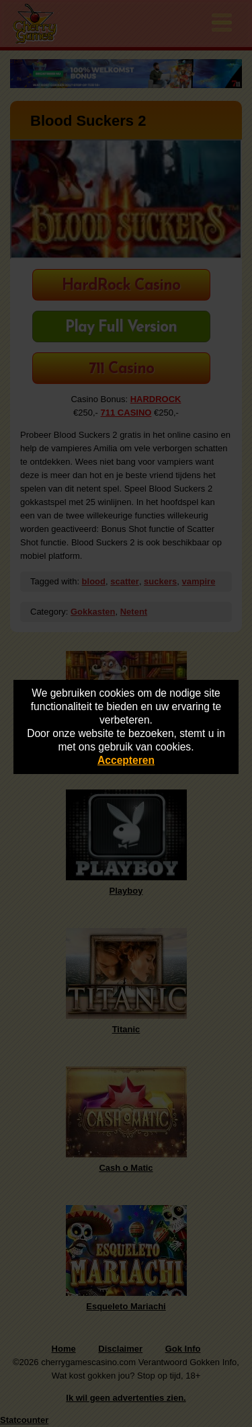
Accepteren (126, 760)
